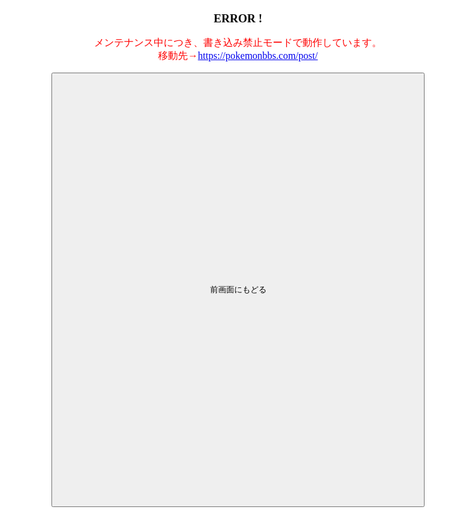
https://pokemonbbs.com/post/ (257, 55)
